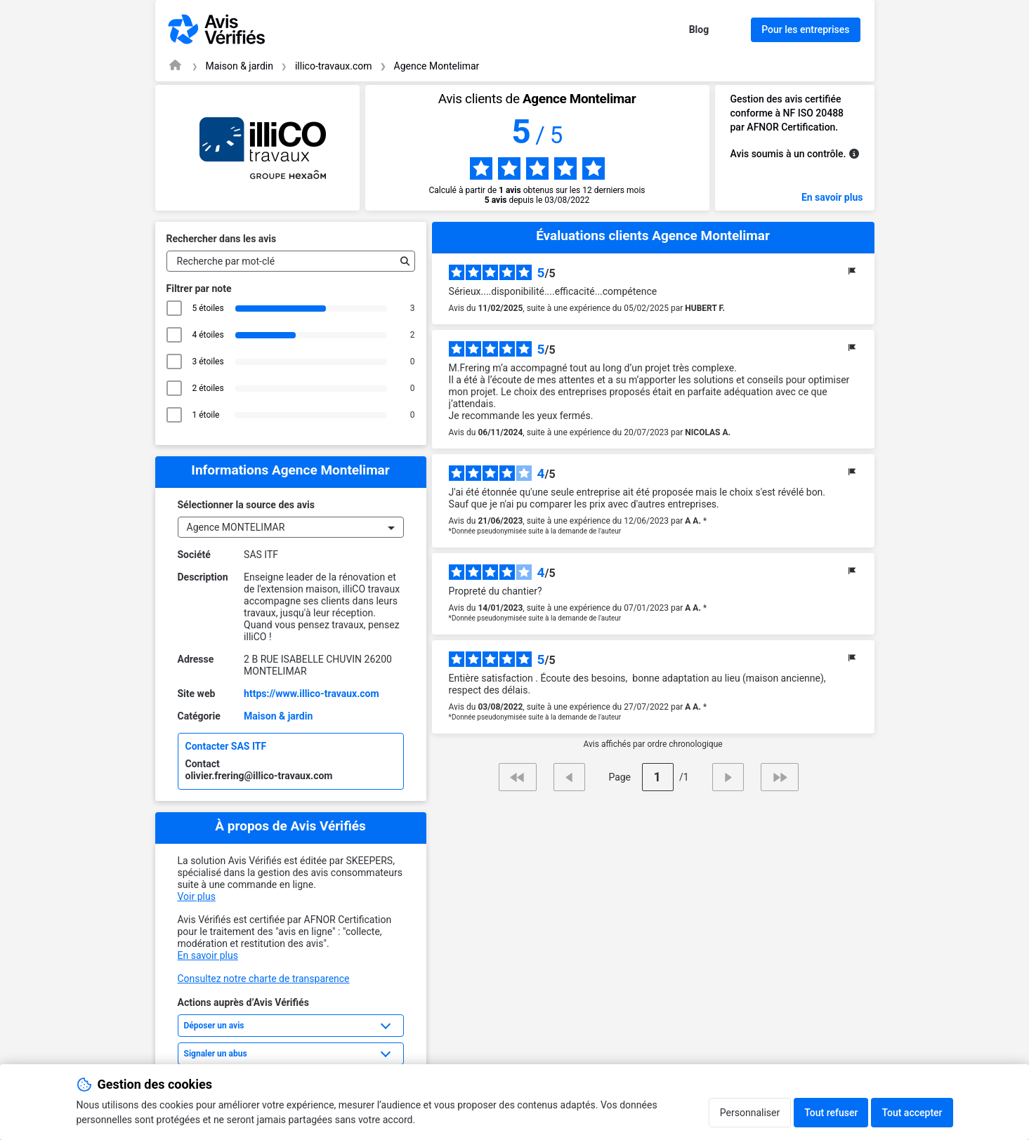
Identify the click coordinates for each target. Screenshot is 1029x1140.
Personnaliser (750, 1112)
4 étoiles (208, 335)
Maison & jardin (239, 66)
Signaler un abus (215, 1054)
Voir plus (197, 896)
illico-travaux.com (333, 66)
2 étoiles (208, 388)
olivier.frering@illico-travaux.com (259, 775)
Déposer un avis (214, 1025)
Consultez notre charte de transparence (264, 978)
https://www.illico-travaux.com (311, 693)
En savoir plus (832, 197)
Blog (699, 29)
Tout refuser (831, 1112)
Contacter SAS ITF (226, 746)
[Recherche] (401, 261)
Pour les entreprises (805, 29)
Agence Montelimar (437, 66)
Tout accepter (911, 1112)
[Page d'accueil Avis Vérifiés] (175, 65)
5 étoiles (208, 308)
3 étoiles (208, 361)
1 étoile (208, 415)
